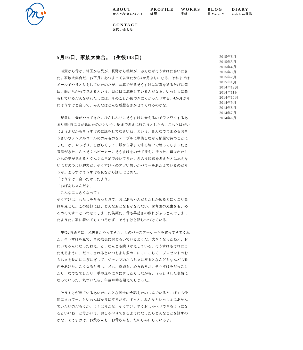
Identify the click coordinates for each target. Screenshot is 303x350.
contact (125, 27)
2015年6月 (228, 57)
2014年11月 (229, 92)
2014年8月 (228, 108)
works (190, 11)
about (128, 11)
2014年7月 (228, 113)
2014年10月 (229, 97)
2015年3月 (228, 72)
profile (162, 11)
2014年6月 (228, 118)
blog (216, 11)
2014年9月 (228, 103)
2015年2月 (228, 77)
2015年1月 (228, 82)
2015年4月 (228, 67)
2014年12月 (229, 87)
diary (242, 11)
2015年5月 (228, 62)
